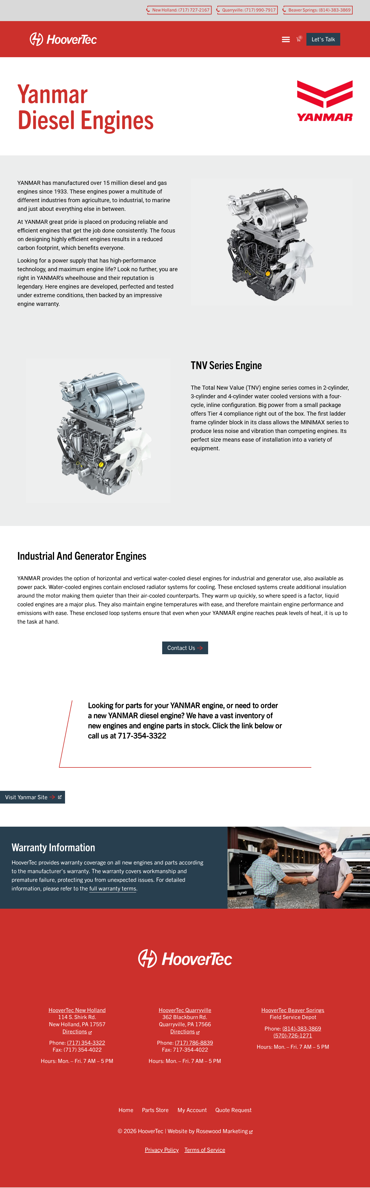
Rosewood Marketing (222, 1131)
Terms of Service (204, 1150)
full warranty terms (112, 889)
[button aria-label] (179, 10)
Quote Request (234, 1110)
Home (124, 1110)
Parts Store (154, 1110)
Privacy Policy (162, 1150)
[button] (297, 39)
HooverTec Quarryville (185, 1010)
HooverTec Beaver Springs (292, 1010)
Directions (74, 1032)
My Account (192, 1110)
